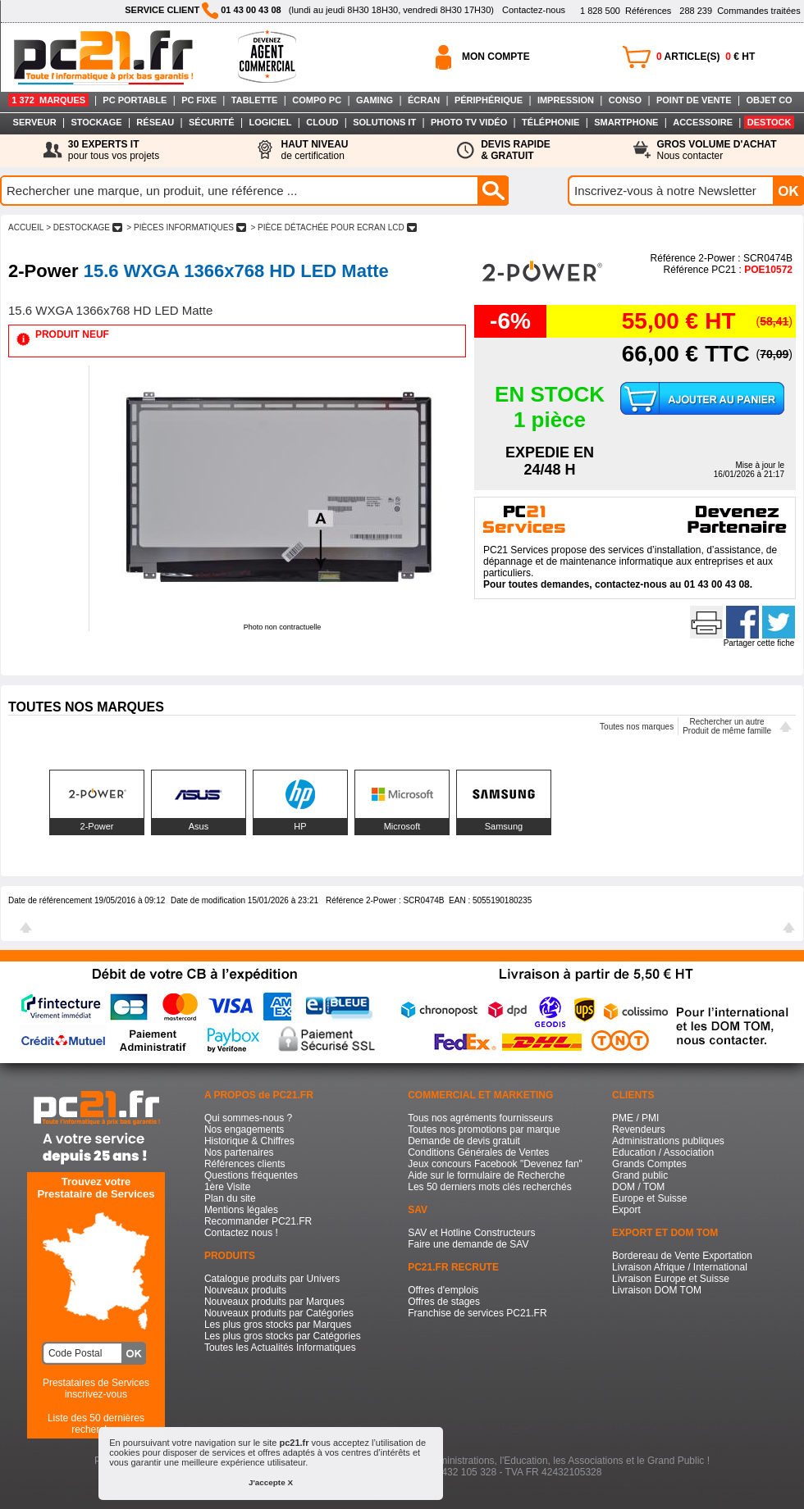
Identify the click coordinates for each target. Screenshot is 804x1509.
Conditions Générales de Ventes (478, 1152)
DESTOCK (769, 122)
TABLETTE (254, 100)
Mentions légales (241, 1210)
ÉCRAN (424, 100)
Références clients (245, 1164)
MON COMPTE (496, 56)
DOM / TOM (638, 1187)
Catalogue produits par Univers (272, 1278)
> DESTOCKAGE (83, 227)
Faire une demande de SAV (468, 1244)
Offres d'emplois (443, 1290)
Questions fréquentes (251, 1175)
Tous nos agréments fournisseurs (480, 1118)
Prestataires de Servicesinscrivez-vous (96, 1388)
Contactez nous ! (241, 1233)
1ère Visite (227, 1187)
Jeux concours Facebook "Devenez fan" (495, 1164)
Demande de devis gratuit (464, 1141)
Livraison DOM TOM (656, 1290)
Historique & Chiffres (249, 1141)
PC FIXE (199, 100)
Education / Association (663, 1152)
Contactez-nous (533, 10)
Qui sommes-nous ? (248, 1118)
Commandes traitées (739, 11)
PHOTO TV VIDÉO (469, 122)
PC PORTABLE (135, 100)
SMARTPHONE (626, 122)
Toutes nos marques (637, 726)
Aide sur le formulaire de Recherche (486, 1175)
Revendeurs (638, 1129)
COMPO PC (316, 100)
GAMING (374, 100)
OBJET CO (769, 100)
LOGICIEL (270, 122)
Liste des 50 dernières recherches (96, 1423)
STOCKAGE (96, 122)
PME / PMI (635, 1118)
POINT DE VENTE (694, 100)
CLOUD (322, 122)
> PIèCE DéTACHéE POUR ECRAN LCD (334, 227)
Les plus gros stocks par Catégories (282, 1336)
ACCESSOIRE (703, 122)
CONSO (625, 100)
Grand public (640, 1175)
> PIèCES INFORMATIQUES (187, 227)
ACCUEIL (25, 227)
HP (300, 826)
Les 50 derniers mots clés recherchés (489, 1187)
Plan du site (230, 1198)
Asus (198, 826)
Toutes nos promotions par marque (484, 1129)
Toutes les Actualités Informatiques (280, 1347)
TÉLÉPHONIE (550, 122)
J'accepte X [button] (271, 1482)
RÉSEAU (155, 122)
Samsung (504, 826)
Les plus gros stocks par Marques (277, 1324)
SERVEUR (35, 122)
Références (625, 11)
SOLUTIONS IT (384, 122)
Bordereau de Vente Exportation (682, 1255)
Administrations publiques (668, 1141)
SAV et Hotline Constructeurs (471, 1233)
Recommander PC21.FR (258, 1221)
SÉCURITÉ (212, 122)
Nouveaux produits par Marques (274, 1301)
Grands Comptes (649, 1164)
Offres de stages (444, 1301)
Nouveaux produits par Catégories (279, 1313)
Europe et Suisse (649, 1198)
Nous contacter (717, 150)
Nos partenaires (239, 1152)
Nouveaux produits (245, 1290)
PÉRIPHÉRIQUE (489, 100)
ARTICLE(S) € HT (705, 56)
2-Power (97, 826)
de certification (314, 150)
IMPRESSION (565, 100)
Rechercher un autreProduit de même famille (727, 726)
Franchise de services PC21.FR (477, 1313)
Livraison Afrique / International (679, 1267)
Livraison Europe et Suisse (670, 1278)
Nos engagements (244, 1129)
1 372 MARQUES (48, 100)
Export (626, 1210)
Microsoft (402, 826)
